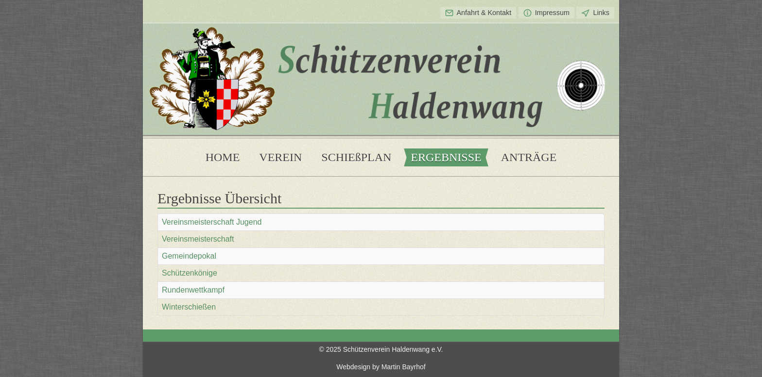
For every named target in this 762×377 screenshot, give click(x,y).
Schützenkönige (189, 273)
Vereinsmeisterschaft (198, 239)
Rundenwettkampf (193, 290)
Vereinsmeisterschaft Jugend (211, 222)
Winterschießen (189, 307)
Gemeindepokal (189, 256)
